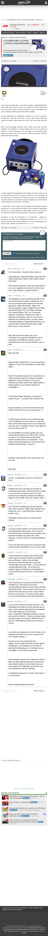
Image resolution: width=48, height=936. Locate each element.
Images (35, 32)
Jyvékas (9, 295)
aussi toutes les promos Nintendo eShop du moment (19, 929)
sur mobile (34, 931)
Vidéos (42, 32)
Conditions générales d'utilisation (12, 909)
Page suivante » (39, 263)
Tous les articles (20, 32)
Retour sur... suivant (38, 61)
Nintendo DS (12, 931)
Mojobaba (10, 601)
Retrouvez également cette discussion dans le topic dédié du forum (23, 257)
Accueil (3, 20)
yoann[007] (10, 552)
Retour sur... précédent (10, 61)
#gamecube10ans (39, 219)
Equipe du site (38, 908)
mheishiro (10, 485)
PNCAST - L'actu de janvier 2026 (24, 789)
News (29, 32)
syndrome (10, 503)
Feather (9, 349)
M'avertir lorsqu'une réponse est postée (26, 253)
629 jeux (17, 28)
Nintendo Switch (33, 927)
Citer (45, 268)
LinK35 (9, 268)
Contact (30, 908)
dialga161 (10, 474)
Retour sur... (8, 55)
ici (1, 122)
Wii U (37, 929)
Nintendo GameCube (17, 25)
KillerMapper (11, 579)
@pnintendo (29, 223)
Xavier (2, 99)
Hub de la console (8, 32)
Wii (17, 931)
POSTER (7, 253)
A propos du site (7, 908)
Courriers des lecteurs (19, 908)
